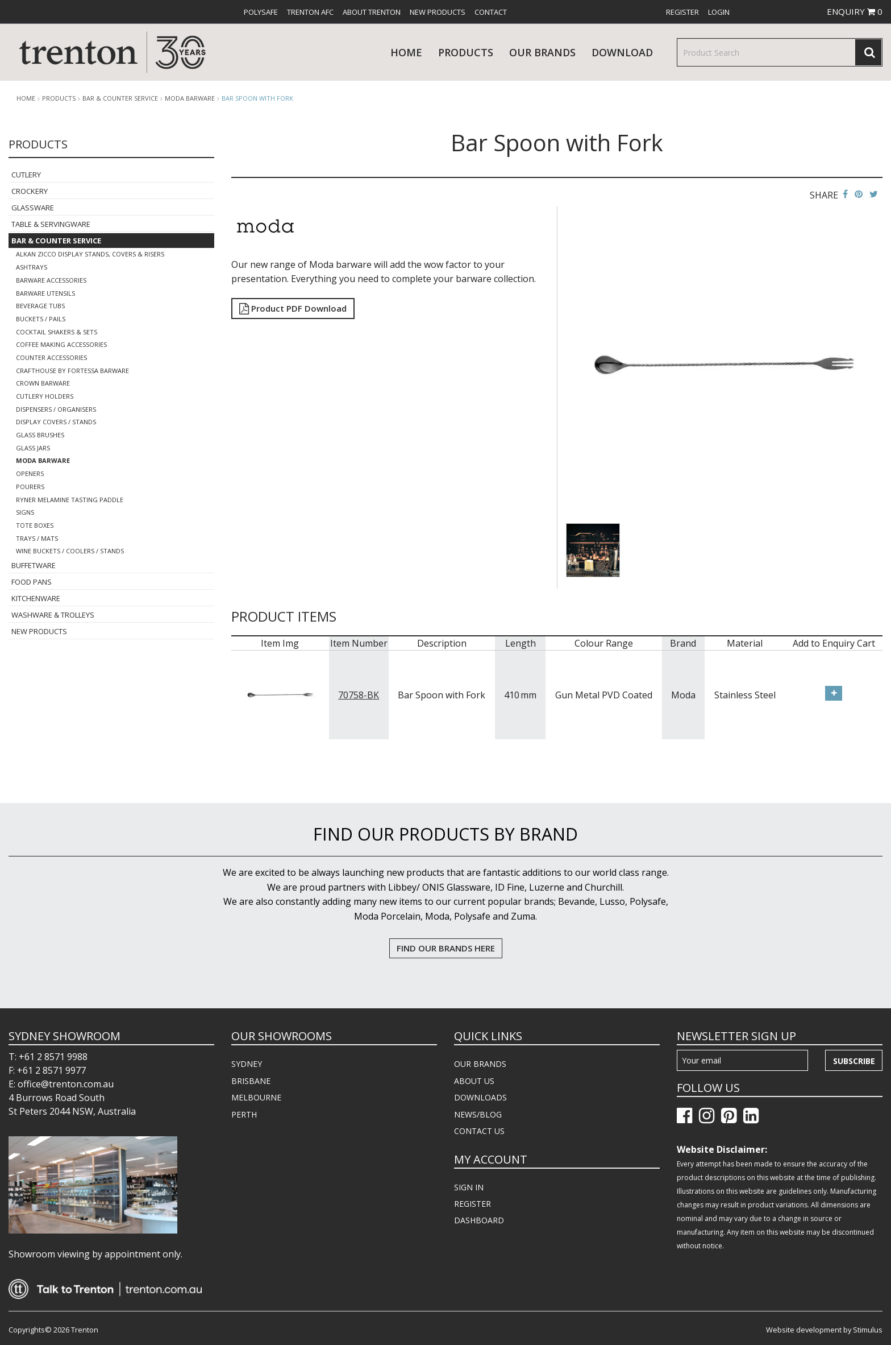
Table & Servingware (50, 224)
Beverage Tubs (40, 305)
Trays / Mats (37, 538)
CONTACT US (479, 1130)
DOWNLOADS (480, 1097)
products (465, 52)
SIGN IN (469, 1187)
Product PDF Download (293, 308)
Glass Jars (33, 448)
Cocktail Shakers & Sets (56, 332)
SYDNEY (246, 1063)
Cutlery (26, 174)
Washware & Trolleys (52, 615)
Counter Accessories (51, 357)
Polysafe (261, 12)
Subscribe (854, 1061)
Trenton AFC (310, 12)
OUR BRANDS (480, 1063)
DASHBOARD (479, 1220)
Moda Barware (190, 98)
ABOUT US (474, 1080)
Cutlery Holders (44, 396)
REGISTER (472, 1203)
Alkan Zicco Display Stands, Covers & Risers (90, 254)
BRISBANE (250, 1080)
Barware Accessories (51, 280)
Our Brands (542, 52)
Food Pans (31, 582)
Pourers (30, 486)
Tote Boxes (34, 525)
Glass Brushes (40, 435)
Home (406, 52)
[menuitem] (260, 12)
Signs (25, 512)
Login (719, 12)
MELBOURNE (256, 1097)
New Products (437, 12)
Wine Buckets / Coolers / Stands (70, 551)
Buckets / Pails (40, 318)
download (622, 52)
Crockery (29, 191)
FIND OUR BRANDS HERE (446, 948)
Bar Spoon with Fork (257, 98)
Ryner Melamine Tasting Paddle (69, 499)
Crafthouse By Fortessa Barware (72, 370)
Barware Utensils (45, 293)
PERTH (244, 1114)
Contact (490, 12)
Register (682, 12)
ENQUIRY (854, 11)
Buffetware (33, 565)
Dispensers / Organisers (56, 409)
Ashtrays (31, 267)
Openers (30, 473)
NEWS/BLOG (478, 1114)
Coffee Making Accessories (61, 344)
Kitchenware (35, 598)
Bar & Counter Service (120, 98)
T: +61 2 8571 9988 (48, 1056)
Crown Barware (43, 383)
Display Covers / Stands (56, 421)
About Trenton (372, 12)
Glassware (32, 207)
